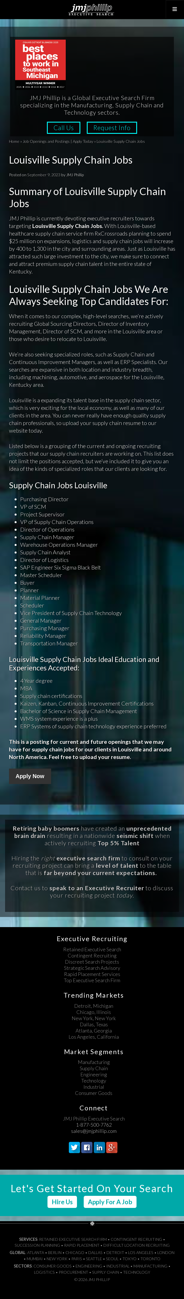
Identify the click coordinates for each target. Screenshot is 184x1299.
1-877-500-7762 (94, 1125)
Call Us (63, 128)
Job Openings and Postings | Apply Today (58, 141)
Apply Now (30, 776)
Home (14, 141)
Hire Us (62, 1202)
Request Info (112, 128)
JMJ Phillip (92, 10)
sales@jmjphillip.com (94, 1131)
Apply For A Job (110, 1202)
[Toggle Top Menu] (174, 9)
